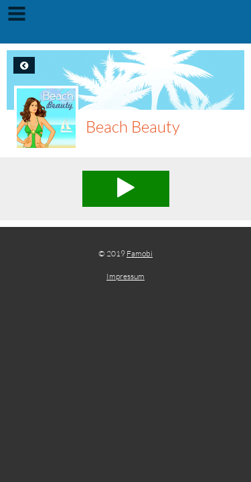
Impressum (125, 276)
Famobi (140, 253)
